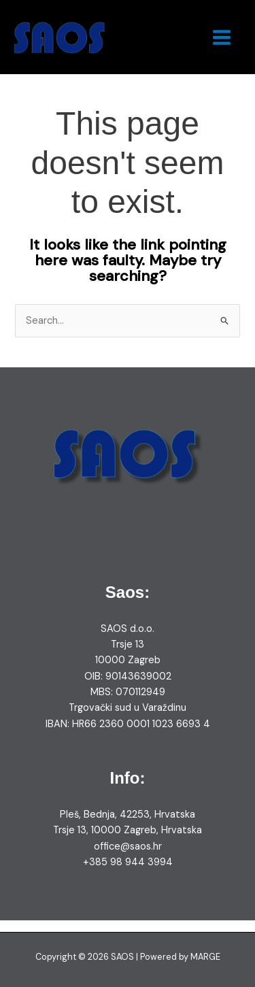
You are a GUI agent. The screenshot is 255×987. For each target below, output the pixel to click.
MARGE (205, 957)
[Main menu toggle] (221, 37)
